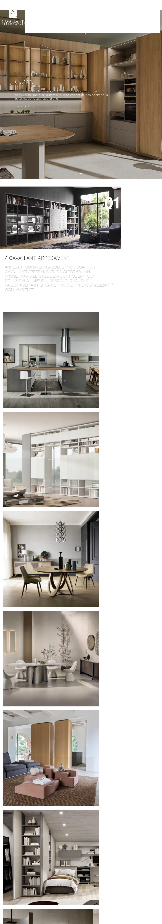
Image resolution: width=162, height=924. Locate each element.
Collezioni (79, 11)
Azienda (63, 11)
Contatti (144, 11)
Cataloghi (129, 11)
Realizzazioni (98, 11)
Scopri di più (121, 453)
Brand (114, 11)
